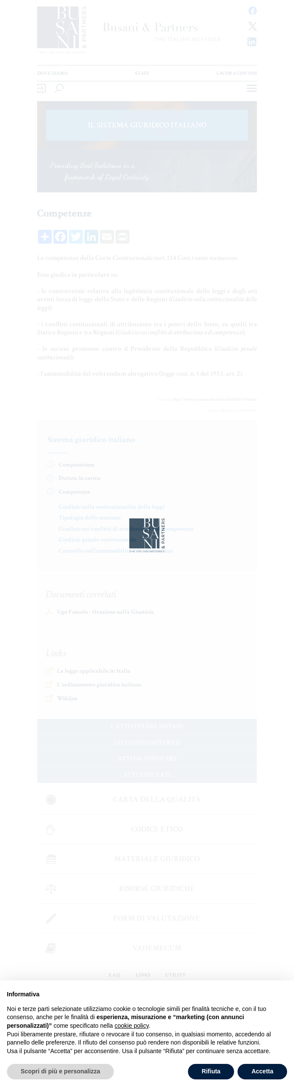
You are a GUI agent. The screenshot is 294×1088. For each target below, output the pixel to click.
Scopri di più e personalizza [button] (60, 1071)
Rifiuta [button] (211, 1071)
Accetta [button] (262, 1071)
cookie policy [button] (132, 1025)
